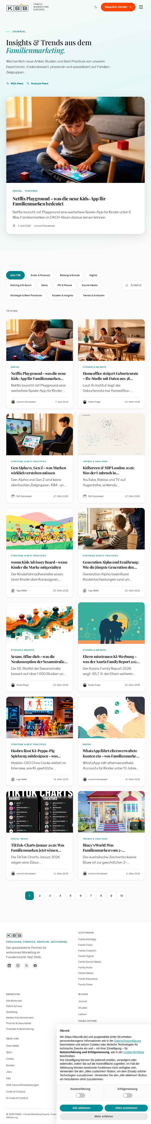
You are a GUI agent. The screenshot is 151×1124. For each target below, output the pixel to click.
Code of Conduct (15, 1091)
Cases (10, 1058)
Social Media (90, 285)
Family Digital (86, 956)
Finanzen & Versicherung (20, 1028)
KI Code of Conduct (17, 1098)
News (44, 285)
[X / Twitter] (26, 965)
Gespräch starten (118, 6)
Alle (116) (15, 275)
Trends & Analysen (93, 295)
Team (9, 1052)
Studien (82, 1007)
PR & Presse (65, 285)
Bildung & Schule (70, 275)
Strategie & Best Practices (26, 295)
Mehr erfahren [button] (104, 1116)
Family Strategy (87, 939)
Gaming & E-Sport (20, 285)
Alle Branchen (14, 1000)
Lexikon (82, 1014)
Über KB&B (12, 1045)
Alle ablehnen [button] (81, 1108)
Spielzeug (11, 1011)
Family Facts (85, 944)
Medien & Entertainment (20, 1017)
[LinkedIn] (9, 965)
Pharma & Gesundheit (18, 1023)
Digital (93, 275)
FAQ (8, 1078)
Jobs (9, 1071)
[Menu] (141, 7)
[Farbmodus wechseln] (95, 7)
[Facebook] (35, 965)
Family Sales (85, 984)
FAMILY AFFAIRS (87, 1020)
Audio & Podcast (40, 275)
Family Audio (85, 967)
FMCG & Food (14, 1006)
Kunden (10, 1065)
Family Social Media (89, 961)
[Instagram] (18, 965)
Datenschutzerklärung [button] (127, 1040)
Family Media (85, 973)
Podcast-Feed (37, 83)
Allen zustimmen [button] (126, 1108)
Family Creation (87, 950)
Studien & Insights (62, 295)
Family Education (88, 978)
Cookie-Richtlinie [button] (133, 1052)
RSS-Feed (14, 83)
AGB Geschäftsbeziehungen (22, 1084)
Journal (82, 1001)
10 (121, 895)
